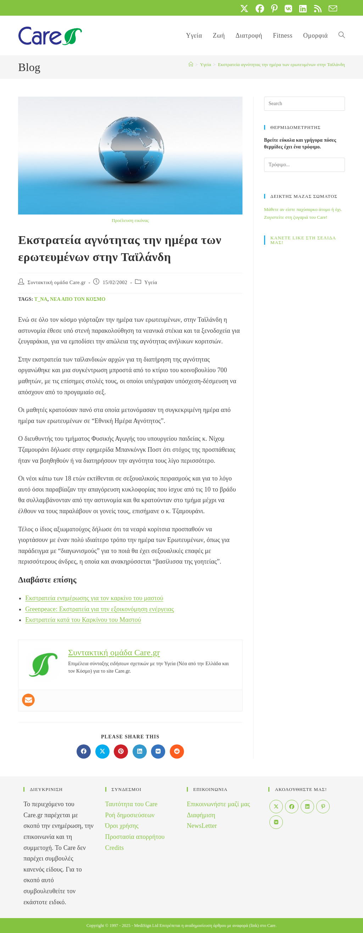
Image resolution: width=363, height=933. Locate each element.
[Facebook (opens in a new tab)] (260, 8)
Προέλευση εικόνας (130, 220)
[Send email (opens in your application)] (331, 8)
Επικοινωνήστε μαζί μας (218, 804)
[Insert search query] (304, 104)
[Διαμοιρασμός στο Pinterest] (121, 751)
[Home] (191, 64)
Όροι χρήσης (122, 825)
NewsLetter (202, 825)
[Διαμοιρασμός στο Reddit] (177, 751)
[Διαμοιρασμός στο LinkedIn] (140, 751)
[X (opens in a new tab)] (244, 8)
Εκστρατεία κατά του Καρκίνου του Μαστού (83, 619)
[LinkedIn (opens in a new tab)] (303, 8)
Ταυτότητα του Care (131, 804)
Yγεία (150, 282)
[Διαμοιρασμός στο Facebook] (84, 751)
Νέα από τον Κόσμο (77, 299)
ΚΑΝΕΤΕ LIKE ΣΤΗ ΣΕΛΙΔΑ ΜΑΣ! (303, 240)
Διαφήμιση (201, 815)
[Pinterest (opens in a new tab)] (274, 8)
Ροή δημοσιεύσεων (130, 815)
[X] (276, 806)
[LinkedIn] (307, 806)
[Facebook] (291, 806)
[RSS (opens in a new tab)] (318, 8)
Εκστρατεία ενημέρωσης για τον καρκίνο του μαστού (94, 598)
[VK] (276, 822)
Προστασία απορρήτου (135, 836)
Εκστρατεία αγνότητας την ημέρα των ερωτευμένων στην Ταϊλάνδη (281, 64)
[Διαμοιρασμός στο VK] (158, 751)
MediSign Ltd (146, 925)
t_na (41, 299)
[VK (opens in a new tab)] (288, 8)
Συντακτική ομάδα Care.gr (57, 282)
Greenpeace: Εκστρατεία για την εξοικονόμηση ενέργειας (99, 609)
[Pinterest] (323, 806)
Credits (114, 847)
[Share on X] (102, 751)
